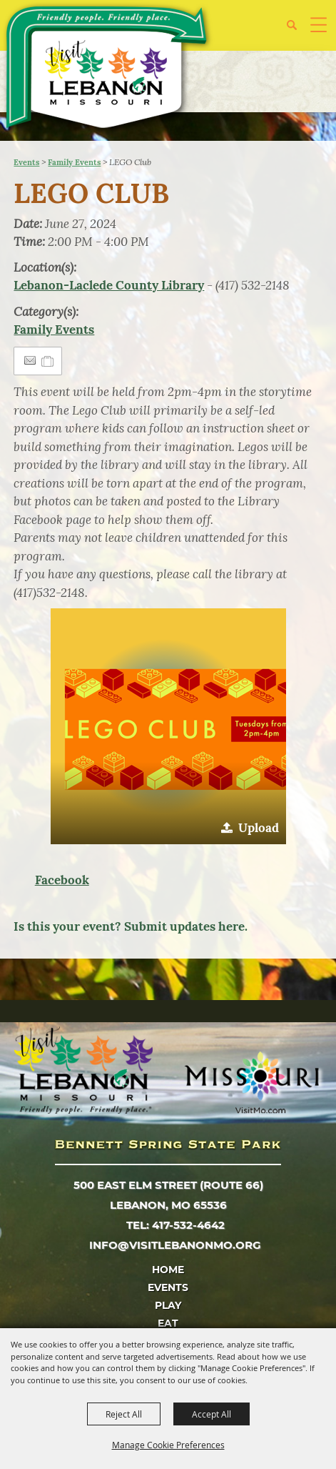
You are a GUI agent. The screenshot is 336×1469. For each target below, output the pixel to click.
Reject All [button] (124, 1414)
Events (26, 162)
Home (168, 1270)
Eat (168, 1323)
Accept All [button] (211, 1414)
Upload (258, 828)
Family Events (74, 162)
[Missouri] (251, 1082)
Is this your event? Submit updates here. (131, 926)
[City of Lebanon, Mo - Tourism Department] (108, 69)
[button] (168, 726)
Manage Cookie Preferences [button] (168, 1444)
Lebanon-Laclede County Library (109, 285)
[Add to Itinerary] (48, 361)
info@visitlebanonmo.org (175, 1245)
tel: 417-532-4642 (175, 1225)
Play (168, 1305)
